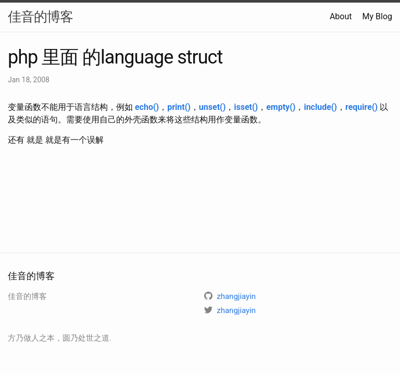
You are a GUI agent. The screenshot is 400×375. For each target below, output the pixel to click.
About (341, 16)
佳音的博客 (40, 16)
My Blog (377, 16)
